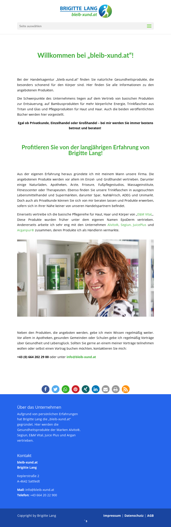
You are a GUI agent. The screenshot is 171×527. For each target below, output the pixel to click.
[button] (45, 389)
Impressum (112, 515)
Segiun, (127, 225)
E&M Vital (144, 214)
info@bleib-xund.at (81, 357)
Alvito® (113, 225)
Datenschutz (134, 515)
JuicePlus (139, 225)
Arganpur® (25, 230)
